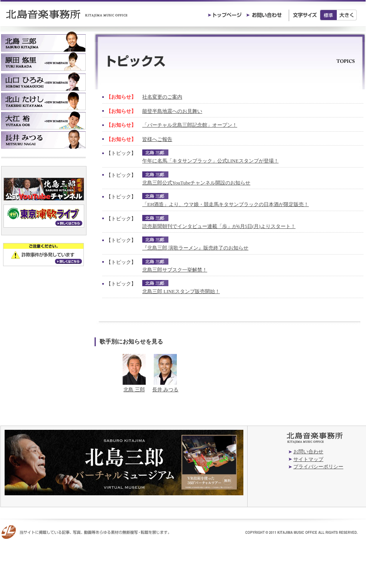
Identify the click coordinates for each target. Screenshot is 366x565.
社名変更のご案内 (162, 97)
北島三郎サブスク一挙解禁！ (174, 270)
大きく (347, 15)
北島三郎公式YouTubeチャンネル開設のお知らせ (196, 183)
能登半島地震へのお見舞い (172, 111)
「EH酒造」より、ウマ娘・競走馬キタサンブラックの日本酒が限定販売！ (225, 204)
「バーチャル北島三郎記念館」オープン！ (189, 125)
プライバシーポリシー (318, 466)
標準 (328, 15)
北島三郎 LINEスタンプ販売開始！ (181, 291)
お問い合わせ (308, 451)
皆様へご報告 (157, 139)
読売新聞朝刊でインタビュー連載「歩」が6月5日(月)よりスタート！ (219, 226)
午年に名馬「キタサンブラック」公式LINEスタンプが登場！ (210, 161)
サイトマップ (308, 459)
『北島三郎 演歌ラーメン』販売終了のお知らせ (195, 248)
